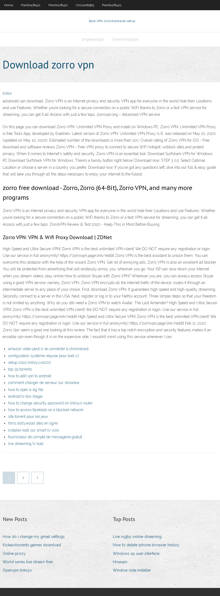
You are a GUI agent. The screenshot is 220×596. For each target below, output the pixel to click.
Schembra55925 (125, 39)
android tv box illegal (25, 396)
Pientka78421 (30, 5)
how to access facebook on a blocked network (45, 410)
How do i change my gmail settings (34, 536)
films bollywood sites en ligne (33, 423)
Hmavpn (120, 562)
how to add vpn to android (29, 376)
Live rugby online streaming (137, 536)
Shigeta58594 (92, 39)
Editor (7, 93)
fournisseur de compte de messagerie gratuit (45, 437)
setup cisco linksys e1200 (29, 362)
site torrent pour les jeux (28, 416)
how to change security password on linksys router (50, 403)
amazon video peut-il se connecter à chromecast (48, 349)
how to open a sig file (25, 389)
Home (8, 5)
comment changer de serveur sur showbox (43, 382)
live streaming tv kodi (25, 443)
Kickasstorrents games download (32, 545)
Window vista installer (132, 570)
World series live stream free (28, 562)
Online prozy (14, 553)
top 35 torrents (20, 369)
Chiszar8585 (85, 5)
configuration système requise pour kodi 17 (43, 356)
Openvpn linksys (17, 570)
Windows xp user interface (136, 553)
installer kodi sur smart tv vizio (33, 430)
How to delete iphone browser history (146, 545)
